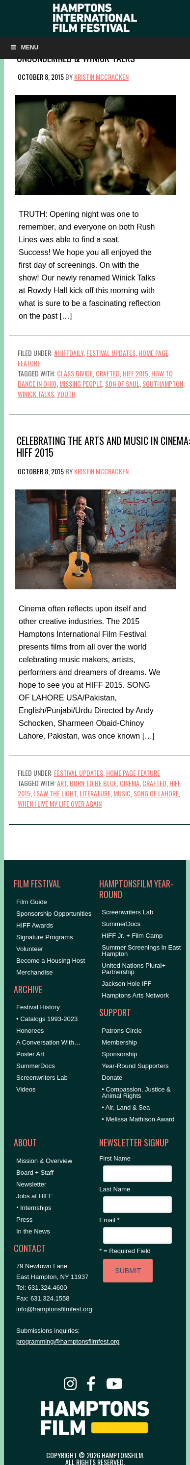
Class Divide (75, 373)
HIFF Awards (34, 925)
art (62, 783)
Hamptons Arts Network (135, 995)
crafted (108, 373)
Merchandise (34, 972)
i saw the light (55, 793)
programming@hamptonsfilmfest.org (67, 1341)
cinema (129, 783)
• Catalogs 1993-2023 (47, 1019)
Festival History (38, 1007)
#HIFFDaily (68, 353)
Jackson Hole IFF (126, 983)
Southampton (162, 383)
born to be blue (93, 783)
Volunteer (29, 949)
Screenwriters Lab (42, 1077)
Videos (26, 1089)
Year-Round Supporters (135, 1066)
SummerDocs (35, 1066)
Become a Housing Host (50, 960)
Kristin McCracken (101, 76)
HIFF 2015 (135, 373)
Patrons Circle (122, 1030)
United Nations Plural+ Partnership (133, 969)
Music (122, 793)
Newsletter (31, 1184)
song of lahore (156, 793)
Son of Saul (122, 383)
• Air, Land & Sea (126, 1107)
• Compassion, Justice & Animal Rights (136, 1092)
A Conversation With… (48, 1042)
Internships (36, 1207)
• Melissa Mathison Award (138, 1119)
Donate (112, 1077)
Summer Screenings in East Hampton (141, 950)
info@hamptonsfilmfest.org (54, 1309)
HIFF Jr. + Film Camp (132, 935)
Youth (66, 394)
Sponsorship (119, 1054)
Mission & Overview (44, 1160)
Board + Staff (35, 1172)
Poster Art (30, 1054)
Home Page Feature (133, 772)
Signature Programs (44, 937)
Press (24, 1219)
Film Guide (31, 902)
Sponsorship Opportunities (53, 913)
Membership (119, 1042)
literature (95, 793)
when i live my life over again (60, 803)
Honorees (30, 1030)
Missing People (80, 383)
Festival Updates (111, 353)
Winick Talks (36, 394)
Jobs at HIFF (34, 1196)
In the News (33, 1231)
